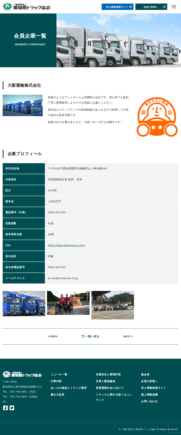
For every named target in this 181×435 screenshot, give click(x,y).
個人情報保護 (149, 394)
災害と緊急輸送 (105, 381)
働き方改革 (58, 394)
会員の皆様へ (155, 7)
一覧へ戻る (90, 336)
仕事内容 (56, 381)
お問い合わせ (149, 401)
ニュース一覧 (59, 374)
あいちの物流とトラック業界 (69, 387)
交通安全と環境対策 (108, 374)
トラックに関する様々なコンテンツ (114, 397)
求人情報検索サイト (119, 7)
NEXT (128, 336)
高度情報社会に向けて (110, 387)
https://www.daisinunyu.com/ (66, 245)
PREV (53, 336)
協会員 (145, 374)
